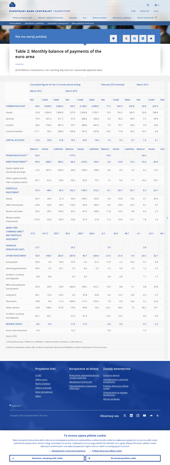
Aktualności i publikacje (122, 18)
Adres (38, 396)
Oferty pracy (41, 379)
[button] (152, 5)
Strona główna (15, 23)
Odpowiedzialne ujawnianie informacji (83, 387)
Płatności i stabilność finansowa (50, 18)
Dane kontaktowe (44, 392)
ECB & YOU (144, 11)
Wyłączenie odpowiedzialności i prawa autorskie (84, 376)
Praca (156, 11)
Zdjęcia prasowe (43, 387)
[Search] (134, 5)
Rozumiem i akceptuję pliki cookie (47, 458)
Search (148, 5)
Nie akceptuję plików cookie (123, 458)
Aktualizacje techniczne (80, 381)
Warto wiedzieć (42, 383)
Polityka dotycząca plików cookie (115, 387)
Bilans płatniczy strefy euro (83, 23)
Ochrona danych (111, 375)
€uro (85, 18)
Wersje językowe (111, 399)
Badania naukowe (100, 18)
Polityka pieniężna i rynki (22, 18)
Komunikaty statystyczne (58, 23)
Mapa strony (16, 405)
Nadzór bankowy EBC (147, 17)
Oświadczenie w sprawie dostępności (115, 393)
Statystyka (73, 18)
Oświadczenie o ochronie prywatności (115, 380)
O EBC (133, 11)
